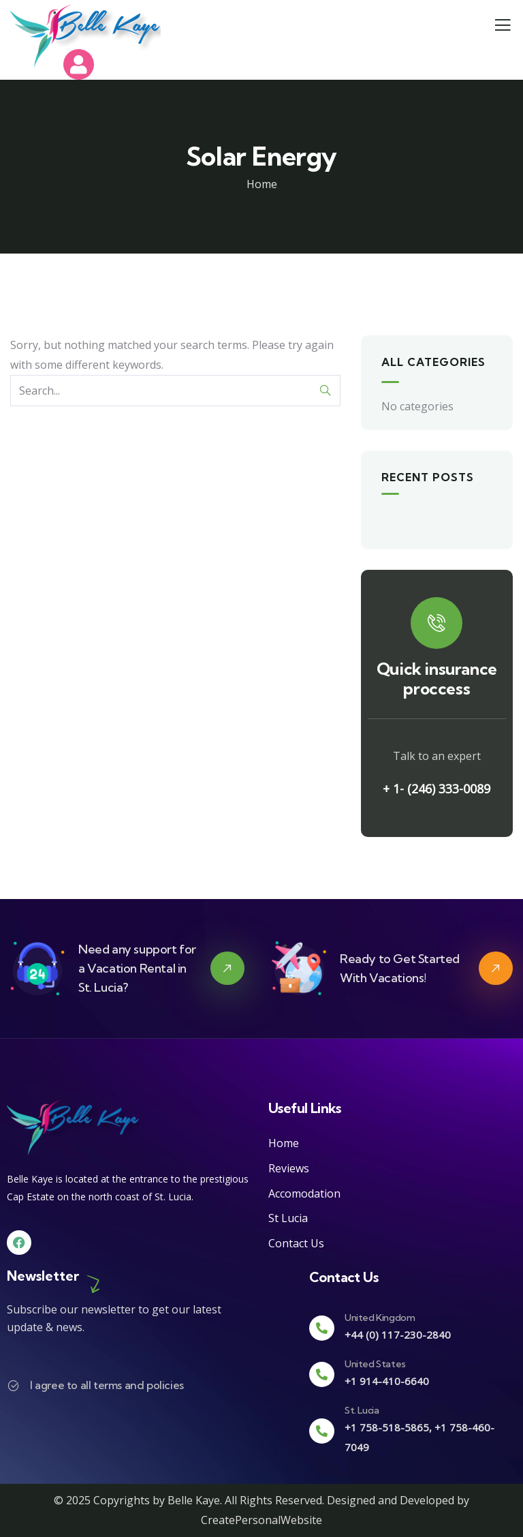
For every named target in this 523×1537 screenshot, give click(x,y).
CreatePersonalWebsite (261, 1519)
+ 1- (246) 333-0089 (436, 788)
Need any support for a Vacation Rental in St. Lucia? (137, 968)
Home (262, 184)
